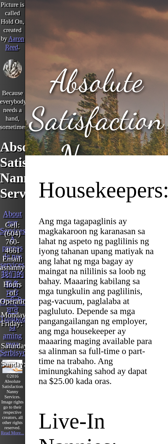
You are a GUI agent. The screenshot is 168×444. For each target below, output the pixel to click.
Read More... (12, 432)
